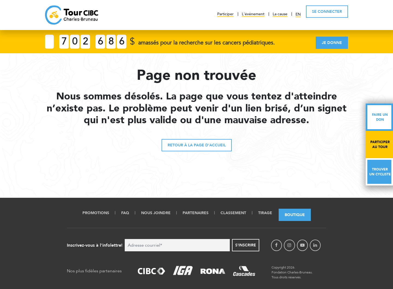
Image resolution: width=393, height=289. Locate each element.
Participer (225, 14)
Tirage (265, 213)
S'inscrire (245, 245)
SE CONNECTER (327, 11)
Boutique (295, 214)
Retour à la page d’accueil (197, 145)
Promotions (95, 213)
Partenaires (196, 213)
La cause (280, 14)
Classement (233, 213)
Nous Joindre (156, 213)
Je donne (332, 42)
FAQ (125, 213)
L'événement (253, 14)
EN (298, 14)
